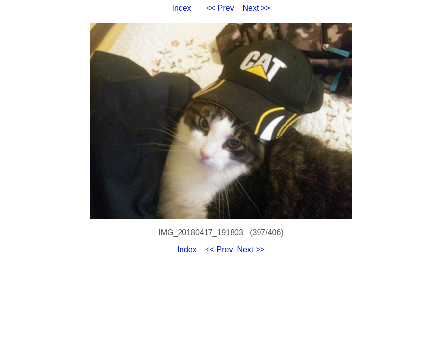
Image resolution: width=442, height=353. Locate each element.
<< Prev (220, 8)
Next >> (256, 8)
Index (181, 8)
